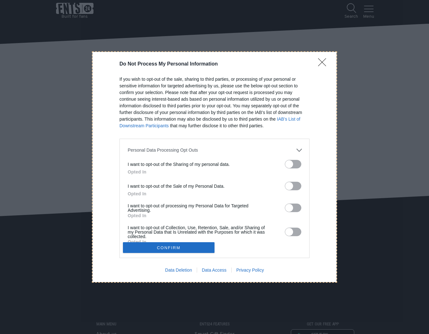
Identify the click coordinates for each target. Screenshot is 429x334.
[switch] (293, 164)
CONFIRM (169, 247)
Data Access (214, 270)
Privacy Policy (250, 270)
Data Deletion (178, 270)
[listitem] (214, 150)
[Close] (324, 64)
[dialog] (214, 167)
